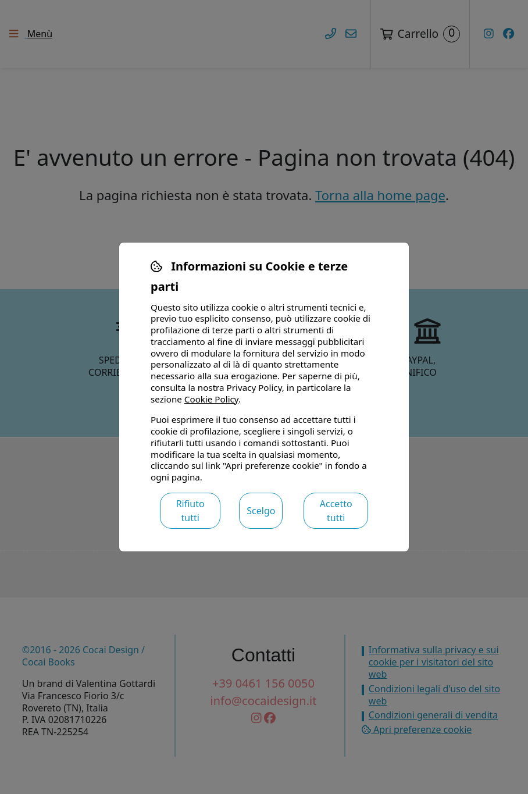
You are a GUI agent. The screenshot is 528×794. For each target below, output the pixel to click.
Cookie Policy (211, 399)
